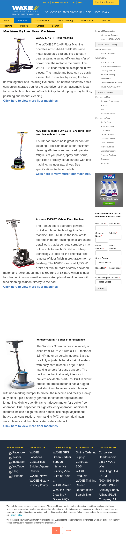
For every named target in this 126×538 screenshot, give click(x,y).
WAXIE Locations (108, 53)
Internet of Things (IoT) (110, 39)
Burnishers (105, 130)
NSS (102, 109)
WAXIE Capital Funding (107, 44)
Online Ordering (86, 452)
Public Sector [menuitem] (87, 20)
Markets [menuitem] (24, 25)
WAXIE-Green (62, 485)
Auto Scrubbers (107, 126)
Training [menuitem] (8, 25)
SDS (79, 466)
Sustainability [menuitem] (42, 20)
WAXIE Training (86, 480)
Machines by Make (103, 97)
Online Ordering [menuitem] (65, 20)
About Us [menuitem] (106, 20)
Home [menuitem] (7, 20)
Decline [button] (68, 530)
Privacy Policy (16, 515)
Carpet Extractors (108, 134)
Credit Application (104, 2)
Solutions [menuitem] (22, 20)
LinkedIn (16, 476)
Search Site (83, 494)
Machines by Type (102, 118)
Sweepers (105, 159)
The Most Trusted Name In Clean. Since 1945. (76, 12)
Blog (13, 472)
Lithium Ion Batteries (109, 35)
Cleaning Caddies (108, 138)
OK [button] (56, 530)
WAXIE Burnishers (105, 92)
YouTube (16, 467)
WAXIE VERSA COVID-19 (110, 87)
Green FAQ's (61, 499)
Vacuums (105, 163)
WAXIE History (39, 480)
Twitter (15, 458)
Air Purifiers (106, 122)
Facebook (17, 453)
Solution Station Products (111, 82)
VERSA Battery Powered (111, 66)
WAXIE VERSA (100, 58)
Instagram (17, 462)
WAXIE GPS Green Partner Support (62, 457)
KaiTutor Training (108, 74)
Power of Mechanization (105, 31)
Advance (104, 105)
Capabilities (37, 461)
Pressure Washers (108, 155)
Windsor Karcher (108, 113)
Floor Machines (107, 142)
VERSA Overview (107, 62)
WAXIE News (38, 476)
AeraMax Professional (110, 101)
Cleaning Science (108, 70)
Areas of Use (106, 78)
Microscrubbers (107, 146)
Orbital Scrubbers (108, 151)
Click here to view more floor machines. (31, 100)
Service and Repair (103, 49)
